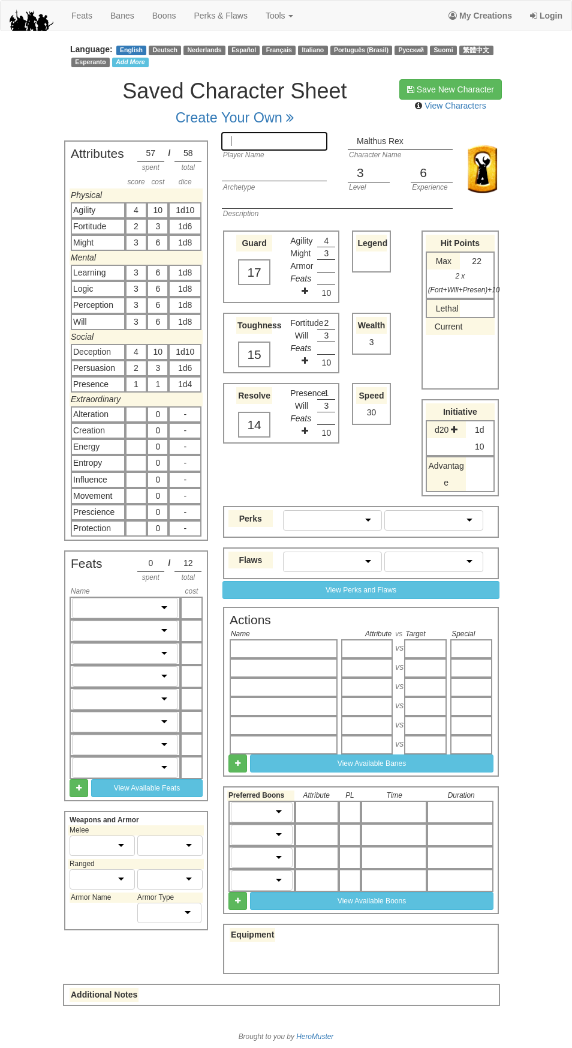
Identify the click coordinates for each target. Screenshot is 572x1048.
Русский (411, 49)
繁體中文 (476, 49)
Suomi (443, 49)
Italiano (313, 49)
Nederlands (205, 49)
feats (81, 15)
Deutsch (164, 49)
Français (279, 49)
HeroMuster (314, 1036)
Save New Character (450, 89)
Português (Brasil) (361, 49)
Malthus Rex (380, 141)
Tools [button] (280, 15)
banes (122, 15)
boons (164, 15)
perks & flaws (220, 15)
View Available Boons (372, 901)
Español (243, 49)
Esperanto (90, 61)
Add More (130, 61)
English (131, 49)
